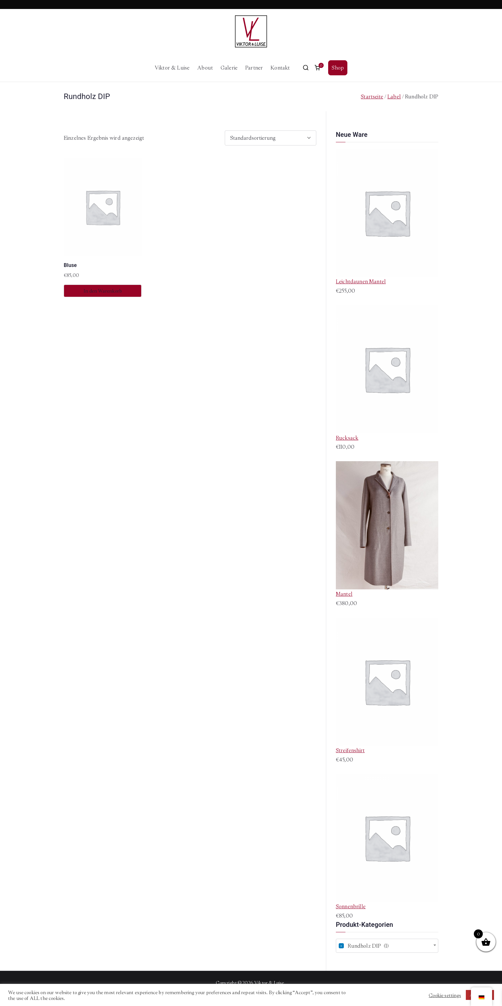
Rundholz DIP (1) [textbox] (364, 946)
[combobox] (387, 946)
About (205, 67)
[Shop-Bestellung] (270, 137)
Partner (254, 67)
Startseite (372, 96)
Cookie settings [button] (445, 995)
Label (394, 96)
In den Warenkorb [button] (103, 291)
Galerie (229, 67)
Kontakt (280, 67)
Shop (338, 67)
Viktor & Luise (172, 67)
